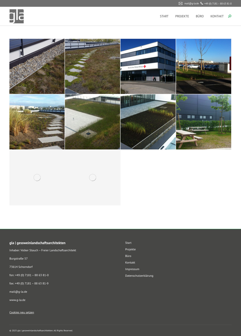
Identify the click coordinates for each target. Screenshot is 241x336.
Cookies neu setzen (21, 312)
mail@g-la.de (18, 291)
